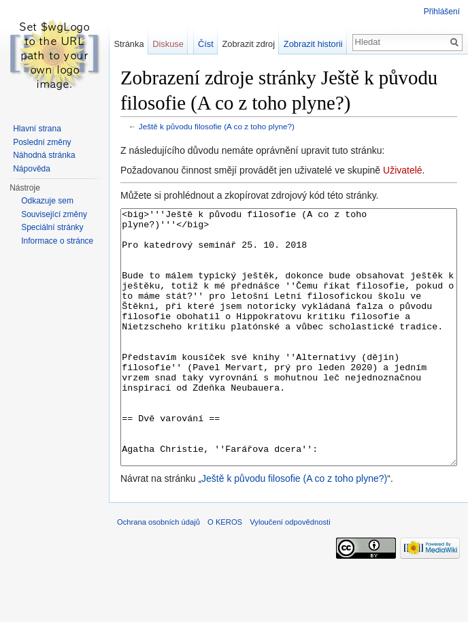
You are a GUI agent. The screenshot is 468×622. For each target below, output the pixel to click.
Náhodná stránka (44, 155)
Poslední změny (42, 142)
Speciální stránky (52, 227)
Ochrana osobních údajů (158, 573)
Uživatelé (402, 170)
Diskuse (168, 44)
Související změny (54, 214)
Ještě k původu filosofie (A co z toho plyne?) (217, 126)
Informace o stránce (57, 241)
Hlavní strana (37, 128)
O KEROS (224, 573)
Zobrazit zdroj (248, 44)
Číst (206, 44)
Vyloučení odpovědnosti (290, 573)
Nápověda (31, 169)
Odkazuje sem (47, 201)
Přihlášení (442, 11)
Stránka (129, 44)
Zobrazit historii (313, 44)
